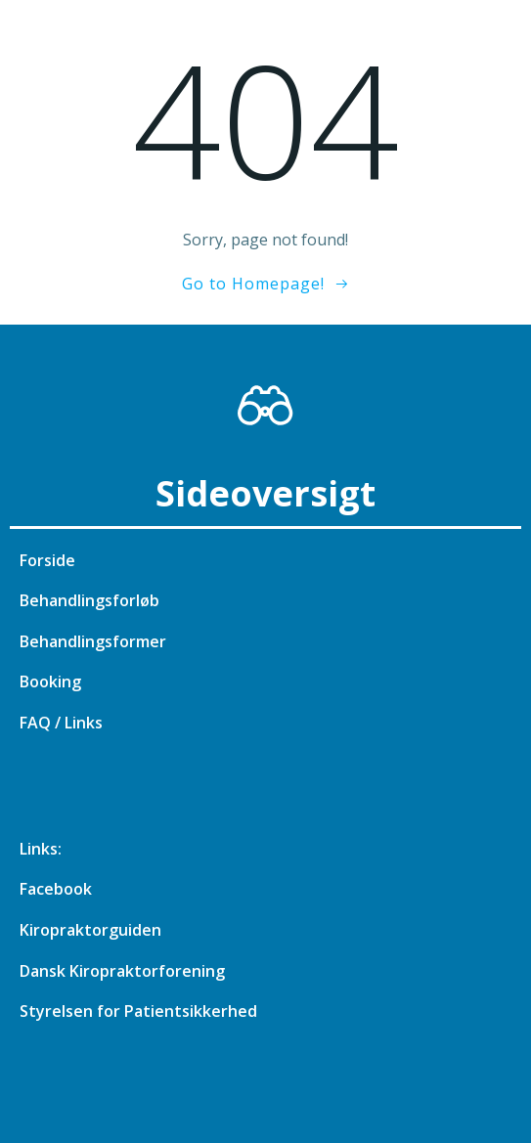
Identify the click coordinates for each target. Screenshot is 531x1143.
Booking (50, 681)
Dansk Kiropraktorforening (122, 971)
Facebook (56, 889)
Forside (47, 560)
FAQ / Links (61, 722)
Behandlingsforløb (89, 600)
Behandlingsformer (93, 641)
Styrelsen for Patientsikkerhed (138, 1011)
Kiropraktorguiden (90, 930)
